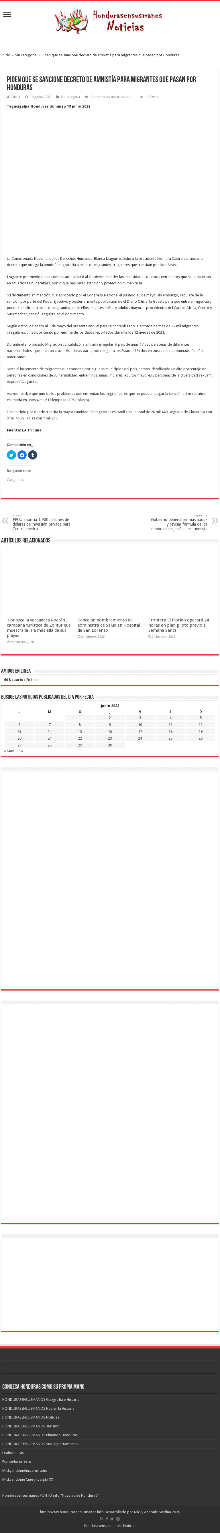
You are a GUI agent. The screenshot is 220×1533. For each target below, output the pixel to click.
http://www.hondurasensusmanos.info (72, 1512)
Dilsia (16, 97)
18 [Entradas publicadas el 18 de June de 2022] (170, 731)
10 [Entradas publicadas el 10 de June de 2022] (140, 724)
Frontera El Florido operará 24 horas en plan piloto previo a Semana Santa (178, 625)
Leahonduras (13, 1453)
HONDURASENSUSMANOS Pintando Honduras (40, 1435)
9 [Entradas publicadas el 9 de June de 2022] (110, 724)
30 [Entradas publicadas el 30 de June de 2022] (110, 745)
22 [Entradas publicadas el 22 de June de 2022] (80, 738)
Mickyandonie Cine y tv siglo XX (27, 1479)
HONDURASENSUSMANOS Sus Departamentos (40, 1444)
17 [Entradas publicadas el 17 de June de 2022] (140, 731)
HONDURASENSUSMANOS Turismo (31, 1426)
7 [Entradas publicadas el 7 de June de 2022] (50, 724)
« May (9, 751)
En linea (21, 680)
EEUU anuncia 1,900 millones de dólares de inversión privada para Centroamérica (42, 522)
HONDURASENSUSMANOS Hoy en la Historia (38, 1408)
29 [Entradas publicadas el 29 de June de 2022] (80, 745)
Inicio (5, 55)
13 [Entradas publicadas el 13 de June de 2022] (19, 731)
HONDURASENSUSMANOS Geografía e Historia (40, 1399)
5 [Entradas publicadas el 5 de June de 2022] (201, 718)
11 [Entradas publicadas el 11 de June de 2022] (170, 724)
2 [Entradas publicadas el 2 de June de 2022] (110, 718)
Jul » (19, 751)
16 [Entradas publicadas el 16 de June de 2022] (110, 731)
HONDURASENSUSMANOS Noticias (30, 1417)
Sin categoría (26, 55)
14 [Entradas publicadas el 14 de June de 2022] (50, 731)
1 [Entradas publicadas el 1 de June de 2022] (80, 718)
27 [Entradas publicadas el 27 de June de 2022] (19, 745)
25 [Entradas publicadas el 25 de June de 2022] (170, 738)
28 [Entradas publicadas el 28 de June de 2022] (50, 745)
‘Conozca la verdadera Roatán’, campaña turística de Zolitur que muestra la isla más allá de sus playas (39, 627)
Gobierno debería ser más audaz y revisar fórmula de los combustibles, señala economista (178, 522)
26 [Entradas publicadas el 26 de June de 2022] (201, 738)
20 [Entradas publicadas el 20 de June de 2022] (19, 738)
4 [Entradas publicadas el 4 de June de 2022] (170, 718)
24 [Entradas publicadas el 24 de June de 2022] (140, 738)
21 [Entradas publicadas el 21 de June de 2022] (50, 738)
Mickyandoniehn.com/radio (24, 1470)
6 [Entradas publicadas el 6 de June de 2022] (19, 724)
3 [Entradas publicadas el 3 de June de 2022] (140, 718)
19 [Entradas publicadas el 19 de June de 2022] (201, 731)
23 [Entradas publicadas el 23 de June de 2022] (110, 738)
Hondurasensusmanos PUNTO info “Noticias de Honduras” (50, 1495)
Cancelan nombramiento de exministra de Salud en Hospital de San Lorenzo (109, 625)
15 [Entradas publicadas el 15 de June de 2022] (80, 731)
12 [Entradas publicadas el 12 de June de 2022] (201, 724)
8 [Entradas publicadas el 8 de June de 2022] (80, 724)
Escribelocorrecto (16, 1461)
